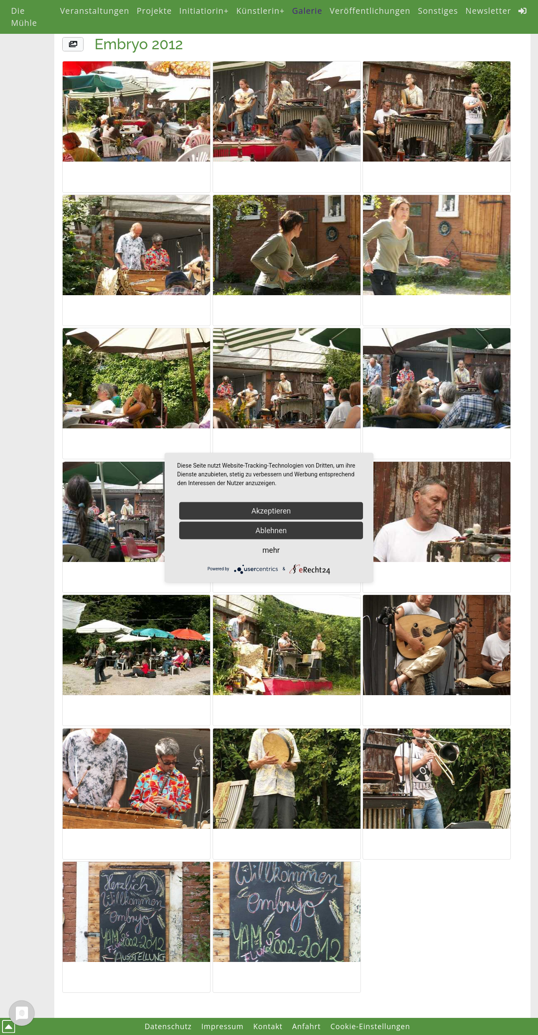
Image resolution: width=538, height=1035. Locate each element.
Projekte (154, 10)
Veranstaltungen (94, 10)
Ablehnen (271, 530)
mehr (270, 549)
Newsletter (488, 10)
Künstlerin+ (260, 10)
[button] (73, 44)
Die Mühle (24, 16)
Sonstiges (438, 10)
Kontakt (267, 1026)
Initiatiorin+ (204, 10)
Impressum (222, 1026)
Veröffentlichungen (370, 10)
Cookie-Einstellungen (370, 1026)
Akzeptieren (271, 510)
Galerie (307, 10)
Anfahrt (306, 1026)
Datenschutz (168, 1026)
